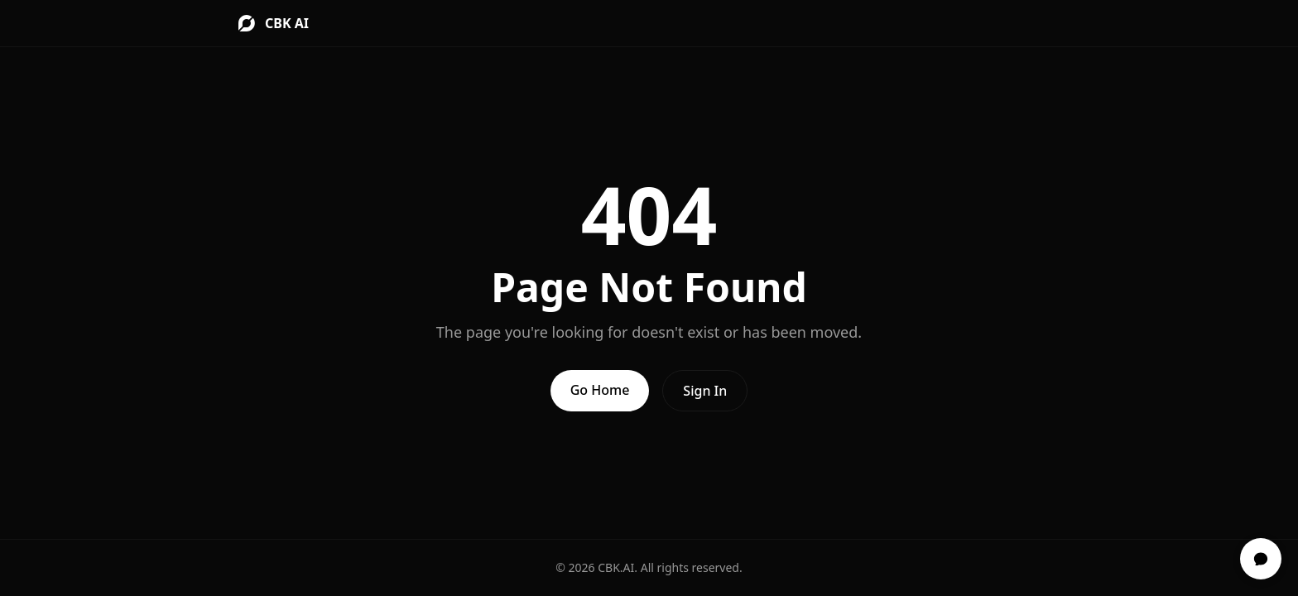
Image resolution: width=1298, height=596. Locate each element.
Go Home (600, 390)
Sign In (705, 391)
